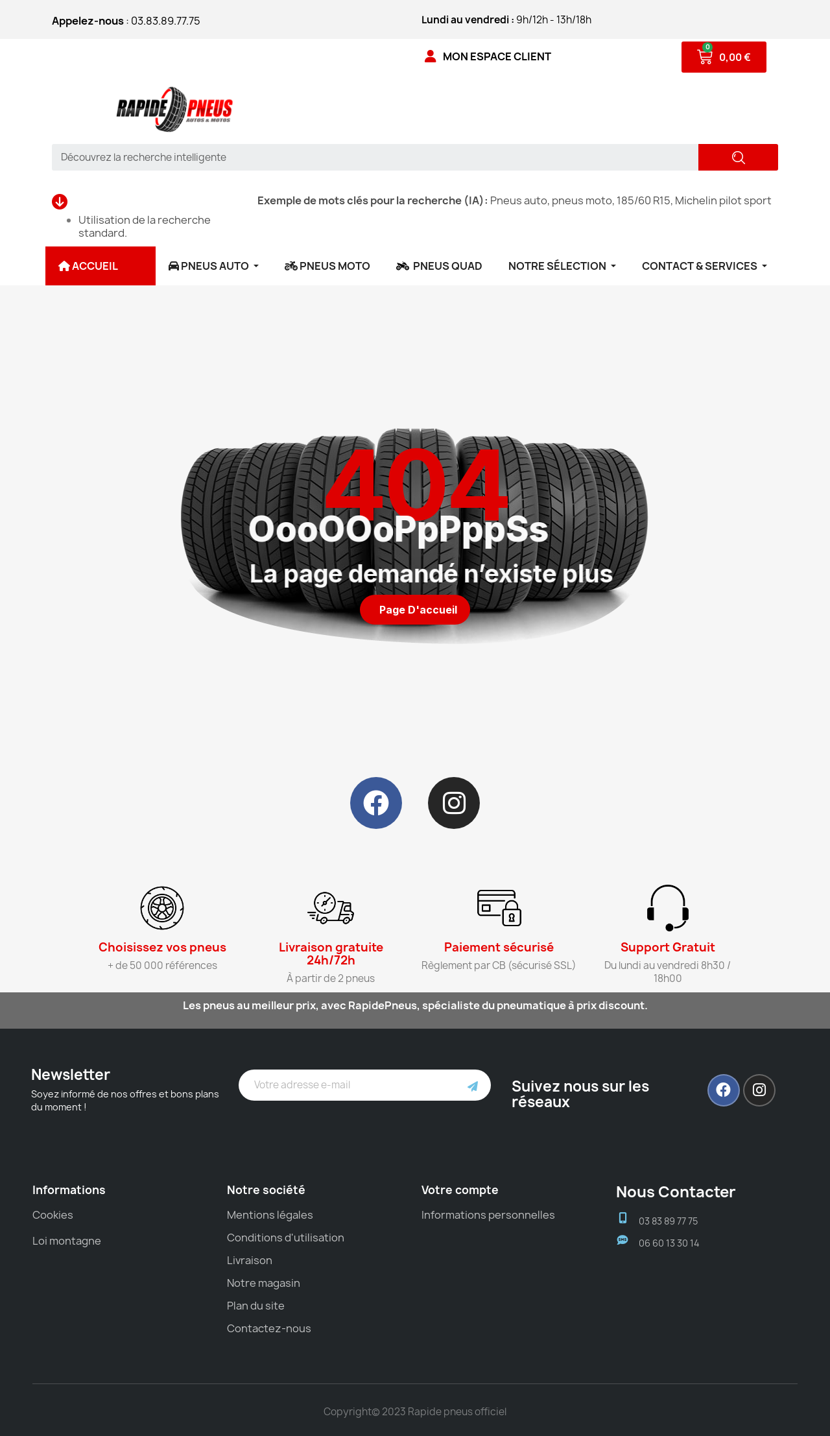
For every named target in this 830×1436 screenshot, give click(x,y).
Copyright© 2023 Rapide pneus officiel (415, 1411)
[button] (415, 610)
